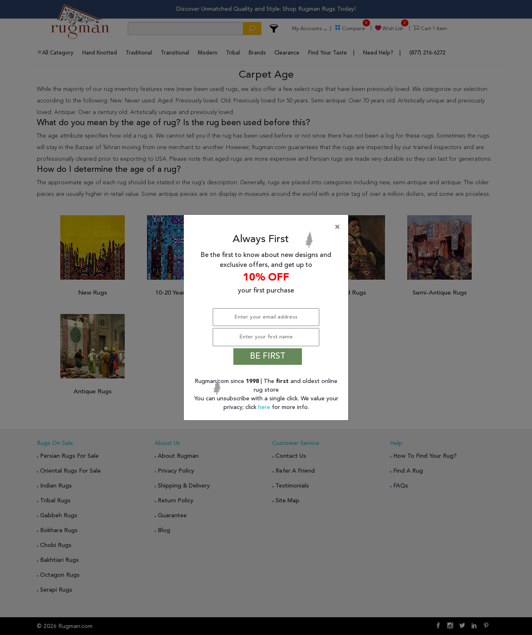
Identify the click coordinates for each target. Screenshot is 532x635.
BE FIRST (267, 356)
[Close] (267, 227)
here (265, 407)
